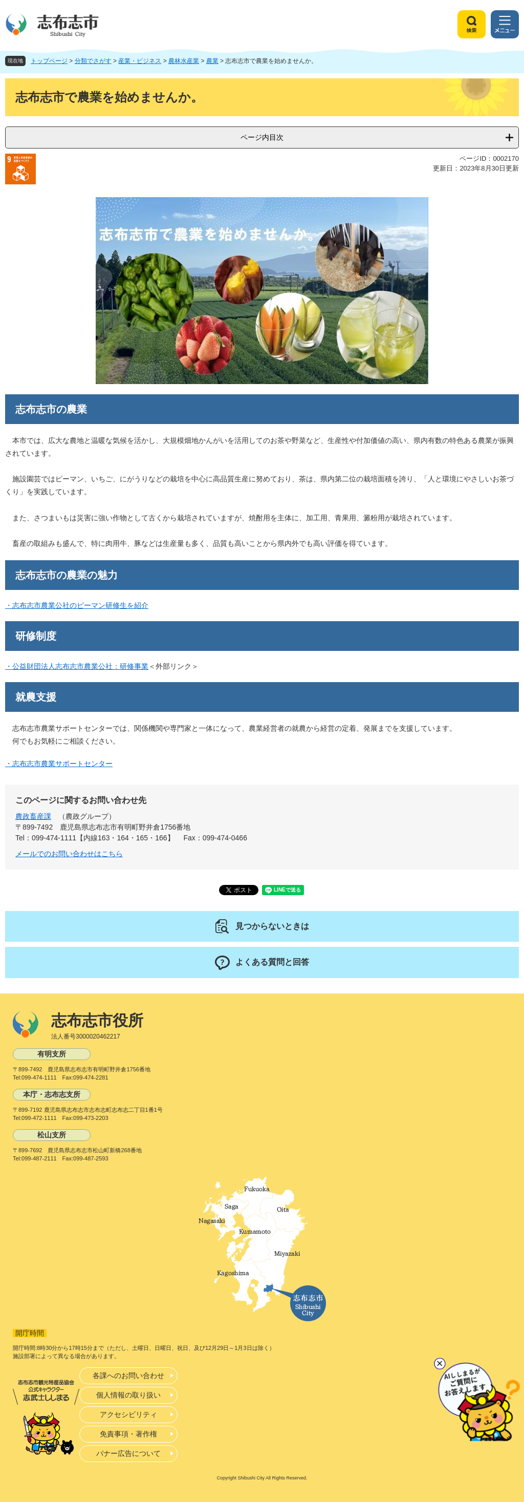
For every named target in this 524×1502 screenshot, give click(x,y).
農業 (212, 61)
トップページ (49, 61)
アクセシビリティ (128, 1414)
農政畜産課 (33, 816)
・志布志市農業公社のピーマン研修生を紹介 (76, 605)
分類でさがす (93, 61)
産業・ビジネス (139, 61)
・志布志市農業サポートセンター (59, 763)
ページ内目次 (262, 137)
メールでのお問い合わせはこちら (69, 854)
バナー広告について (128, 1453)
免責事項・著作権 (128, 1434)
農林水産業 (183, 61)
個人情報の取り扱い (128, 1395)
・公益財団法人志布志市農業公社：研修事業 (76, 666)
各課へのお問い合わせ (128, 1375)
